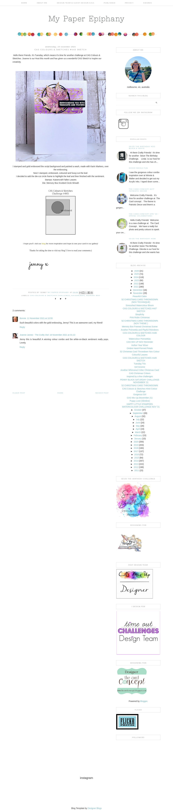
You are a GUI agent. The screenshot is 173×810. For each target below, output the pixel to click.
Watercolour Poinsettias (140, 339)
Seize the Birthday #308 (142, 239)
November (138, 293)
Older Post (19, 393)
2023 (136, 280)
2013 (136, 464)
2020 (136, 442)
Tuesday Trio (140, 364)
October (138, 410)
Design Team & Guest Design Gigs (75, 3)
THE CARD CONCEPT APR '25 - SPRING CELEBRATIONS (144, 215)
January (138, 438)
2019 (136, 445)
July (138, 419)
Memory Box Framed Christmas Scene (139, 326)
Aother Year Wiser (139, 345)
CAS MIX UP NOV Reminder (139, 342)
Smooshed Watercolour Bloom (140, 305)
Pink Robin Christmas (140, 317)
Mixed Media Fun (138, 168)
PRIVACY (129, 3)
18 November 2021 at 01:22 (62, 335)
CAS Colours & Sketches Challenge (50, 295)
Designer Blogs (95, 808)
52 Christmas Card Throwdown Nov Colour (140, 351)
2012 (136, 467)
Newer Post (102, 393)
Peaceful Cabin (140, 296)
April (138, 429)
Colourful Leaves (139, 354)
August (138, 416)
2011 (136, 470)
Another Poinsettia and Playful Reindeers (140, 330)
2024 (136, 277)
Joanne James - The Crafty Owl (34, 335)
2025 (136, 274)
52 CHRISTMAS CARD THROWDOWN (140, 385)
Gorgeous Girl (139, 394)
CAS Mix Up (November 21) (140, 398)
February (138, 435)
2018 (136, 448)
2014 (136, 461)
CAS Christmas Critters (140, 373)
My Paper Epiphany (86, 18)
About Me (42, 3)
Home (24, 3)
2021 (136, 287)
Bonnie (23, 318)
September (138, 413)
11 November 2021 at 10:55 (40, 318)
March (138, 432)
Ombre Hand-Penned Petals (140, 348)
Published (109, 3)
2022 (136, 283)
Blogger (143, 701)
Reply (22, 327)
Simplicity (139, 314)
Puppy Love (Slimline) (140, 401)
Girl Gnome (139, 367)
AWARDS (147, 3)
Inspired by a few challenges (140, 376)
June (138, 422)
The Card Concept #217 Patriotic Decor (141, 190)
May (138, 426)
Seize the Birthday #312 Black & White (142, 147)
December (138, 290)
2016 (136, 454)
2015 (136, 458)
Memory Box (93, 295)
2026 (136, 271)
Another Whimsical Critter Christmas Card (140, 370)
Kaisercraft (78, 295)
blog (44, 243)
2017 (136, 451)
